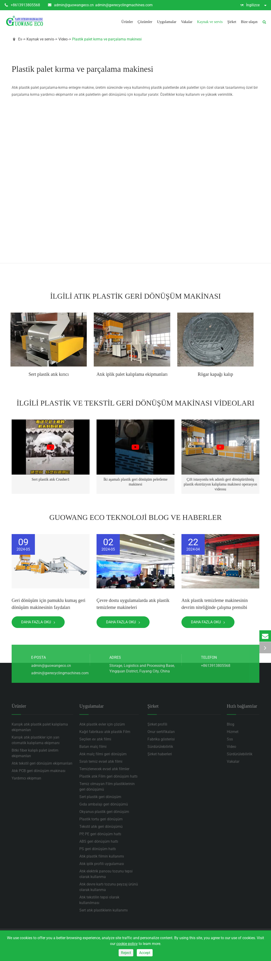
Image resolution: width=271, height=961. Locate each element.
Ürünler (127, 22)
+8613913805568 (22, 5)
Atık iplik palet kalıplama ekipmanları (132, 374)
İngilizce (253, 5)
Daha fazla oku (38, 622)
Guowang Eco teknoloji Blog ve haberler (135, 517)
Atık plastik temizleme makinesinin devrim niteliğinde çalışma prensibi (214, 604)
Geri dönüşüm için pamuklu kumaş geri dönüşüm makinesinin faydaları (48, 604)
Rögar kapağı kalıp (215, 374)
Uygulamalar (167, 22)
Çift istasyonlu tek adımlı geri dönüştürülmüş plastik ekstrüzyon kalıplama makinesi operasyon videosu (220, 484)
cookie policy (127, 943)
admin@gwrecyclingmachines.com (124, 5)
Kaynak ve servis (210, 22)
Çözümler (145, 22)
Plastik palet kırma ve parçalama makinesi (107, 39)
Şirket (231, 22)
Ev (20, 39)
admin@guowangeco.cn (71, 5)
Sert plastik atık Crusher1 (51, 479)
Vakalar (186, 22)
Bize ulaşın (249, 22)
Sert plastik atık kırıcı (49, 374)
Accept (144, 953)
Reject (126, 953)
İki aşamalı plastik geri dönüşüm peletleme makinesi (135, 481)
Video (63, 39)
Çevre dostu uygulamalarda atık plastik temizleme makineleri (133, 604)
